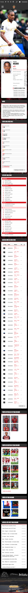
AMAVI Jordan (8, 192)
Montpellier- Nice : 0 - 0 (16, 358)
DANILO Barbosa (8, 209)
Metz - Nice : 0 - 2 (16, 329)
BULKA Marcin (8, 180)
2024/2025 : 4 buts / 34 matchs (19, 95)
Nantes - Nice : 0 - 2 (16, 260)
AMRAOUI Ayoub (8, 200)
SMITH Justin (7, 214)
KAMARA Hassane (8, 194)
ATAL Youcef (7, 195)
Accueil (3, 55)
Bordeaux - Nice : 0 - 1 (16, 386)
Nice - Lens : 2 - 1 (16, 317)
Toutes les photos (7, 491)
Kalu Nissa (23, 574)
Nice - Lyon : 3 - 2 (16, 282)
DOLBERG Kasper (8, 222)
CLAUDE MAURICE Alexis (10, 211)
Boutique (2, 1)
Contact (18, 589)
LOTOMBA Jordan (8, 197)
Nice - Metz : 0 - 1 (16, 302)
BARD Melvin (7, 199)
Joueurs (10, 55)
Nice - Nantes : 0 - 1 (16, 390)
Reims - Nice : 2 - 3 (16, 402)
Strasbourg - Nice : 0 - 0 (16, 346)
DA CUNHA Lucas (8, 216)
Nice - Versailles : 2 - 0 (16, 350)
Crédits (10, 589)
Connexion (24, 1)
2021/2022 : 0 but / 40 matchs (19, 90)
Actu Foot (4, 578)
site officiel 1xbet (13, 582)
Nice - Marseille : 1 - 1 (16, 286)
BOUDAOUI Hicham (9, 205)
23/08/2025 (6, 166)
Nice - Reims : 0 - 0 (16, 248)
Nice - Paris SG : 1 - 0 (16, 355)
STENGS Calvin (8, 229)
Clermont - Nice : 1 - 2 (16, 299)
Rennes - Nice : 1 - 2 (16, 310)
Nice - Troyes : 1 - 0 (16, 382)
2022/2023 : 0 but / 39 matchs (19, 92)
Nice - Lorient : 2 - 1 (16, 374)
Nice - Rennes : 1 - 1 (16, 365)
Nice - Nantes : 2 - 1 (16, 325)
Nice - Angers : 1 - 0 (16, 341)
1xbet (25, 578)
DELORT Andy (8, 221)
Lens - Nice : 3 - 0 (16, 370)
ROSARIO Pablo (8, 207)
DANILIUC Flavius (8, 188)
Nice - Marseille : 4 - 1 (16, 333)
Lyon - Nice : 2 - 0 (16, 337)
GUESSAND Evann (9, 231)
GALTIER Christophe (9, 234)
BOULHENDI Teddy (9, 183)
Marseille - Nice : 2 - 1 (16, 362)
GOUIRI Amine (8, 224)
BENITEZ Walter (8, 182)
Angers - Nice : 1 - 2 (16, 291)
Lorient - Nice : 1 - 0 (16, 268)
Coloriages (20, 578)
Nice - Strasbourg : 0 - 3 (16, 306)
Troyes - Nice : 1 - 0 (16, 279)
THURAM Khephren (9, 212)
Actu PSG (13, 578)
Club (6, 55)
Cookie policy (14, 589)
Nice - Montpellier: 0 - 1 (16, 294)
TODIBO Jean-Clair (9, 190)
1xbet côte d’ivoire (9, 580)
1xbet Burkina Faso (19, 580)
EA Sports (5, 574)
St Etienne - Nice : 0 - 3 (16, 272)
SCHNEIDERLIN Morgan (10, 204)
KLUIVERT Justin (8, 228)
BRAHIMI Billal (8, 226)
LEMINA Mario (8, 217)
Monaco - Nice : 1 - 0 (16, 378)
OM (9, 578)
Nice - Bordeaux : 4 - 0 (16, 256)
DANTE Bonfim (8, 187)
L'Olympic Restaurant (14, 574)
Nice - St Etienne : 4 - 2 (16, 395)
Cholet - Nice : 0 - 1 (16, 314)
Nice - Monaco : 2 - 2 (16, 264)
